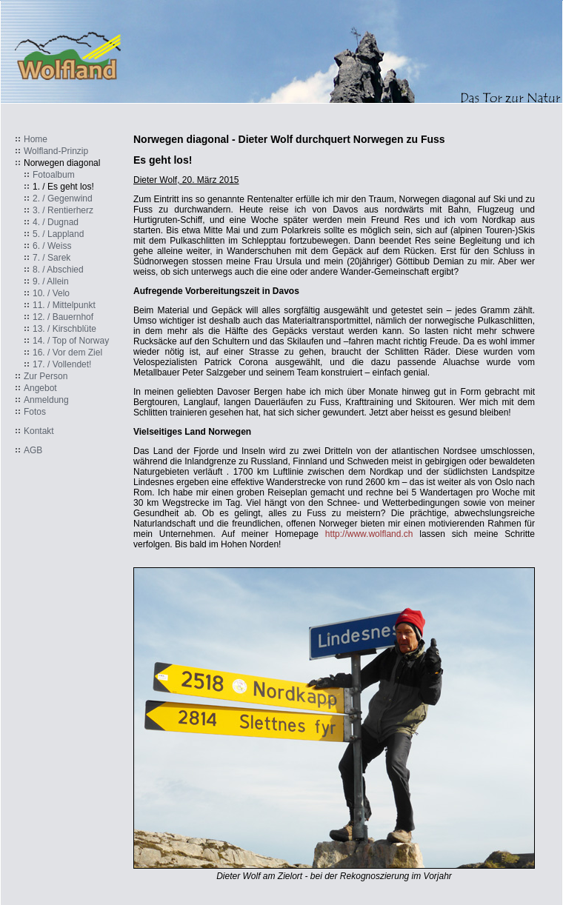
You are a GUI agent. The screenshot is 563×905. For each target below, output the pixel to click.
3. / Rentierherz (63, 210)
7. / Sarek (51, 258)
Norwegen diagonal (62, 163)
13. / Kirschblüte (64, 329)
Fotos (35, 412)
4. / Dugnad (56, 222)
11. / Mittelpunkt (64, 305)
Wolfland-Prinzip (56, 151)
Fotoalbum (54, 175)
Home (35, 139)
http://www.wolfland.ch (369, 534)
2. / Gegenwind (63, 198)
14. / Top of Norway (71, 340)
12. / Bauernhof (63, 317)
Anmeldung (46, 400)
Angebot (40, 388)
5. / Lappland (58, 234)
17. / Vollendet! (62, 364)
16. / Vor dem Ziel (67, 352)
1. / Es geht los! (63, 186)
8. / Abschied (58, 269)
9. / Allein (51, 281)
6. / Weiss (52, 246)
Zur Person (45, 376)
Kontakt (39, 431)
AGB (33, 450)
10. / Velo (51, 293)
